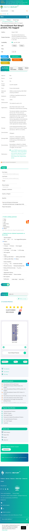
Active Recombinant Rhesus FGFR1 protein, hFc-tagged (15, 390)
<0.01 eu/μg (20, 250)
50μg (21, 45)
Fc (12, 239)
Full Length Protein (8, 415)
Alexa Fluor (5, 223)
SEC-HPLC (21, 279)
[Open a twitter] (3, 489)
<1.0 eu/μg (6, 250)
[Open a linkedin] (5, 489)
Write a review (22, 298)
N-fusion (11, 245)
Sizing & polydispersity (18, 265)
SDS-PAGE (14, 279)
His (4, 239)
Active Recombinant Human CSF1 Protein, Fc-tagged (14, 393)
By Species (6, 368)
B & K (18, 267)
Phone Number (5, 185)
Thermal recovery (7, 265)
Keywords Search (4, 10)
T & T (5, 263)
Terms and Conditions (6, 493)
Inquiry (6, 56)
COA (25, 361)
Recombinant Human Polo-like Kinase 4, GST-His (15, 396)
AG (10, 263)
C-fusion (5, 245)
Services (8, 478)
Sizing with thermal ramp (9, 267)
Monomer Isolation (7, 274)
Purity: (5, 255)
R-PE (4, 220)
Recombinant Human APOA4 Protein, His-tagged (13, 387)
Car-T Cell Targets (8, 421)
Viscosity (5, 270)
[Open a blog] (7, 489)
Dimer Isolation (17, 274)
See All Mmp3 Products (13, 352)
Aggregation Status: (8, 272)
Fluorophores (5, 226)
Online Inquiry (7, 432)
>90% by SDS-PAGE (19, 256)
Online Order (18, 59)
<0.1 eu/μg (13, 250)
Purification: (6, 279)
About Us (6, 440)
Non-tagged (18, 245)
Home (3, 19)
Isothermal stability (17, 263)
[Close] (23, 527)
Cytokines (6, 423)
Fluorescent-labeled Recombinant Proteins (13, 417)
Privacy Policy (4, 530)
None (4, 219)
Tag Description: (7, 237)
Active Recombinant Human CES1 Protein (13, 398)
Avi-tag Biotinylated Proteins (10, 419)
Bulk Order (7, 59)
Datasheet (4, 361)
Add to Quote (16, 56)
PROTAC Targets (7, 413)
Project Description (6, 206)
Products (3, 478)
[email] (7, 14)
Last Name (4, 176)
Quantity (4, 198)
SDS (15, 361)
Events (5, 437)
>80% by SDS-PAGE (8, 256)
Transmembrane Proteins (9, 411)
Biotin (4, 225)
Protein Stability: (7, 261)
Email (4, 180)
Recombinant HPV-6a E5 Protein (11, 384)
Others (16, 21)
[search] (27, 11)
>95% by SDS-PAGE (8, 259)
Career (2, 481)
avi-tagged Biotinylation (20, 239)
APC (4, 222)
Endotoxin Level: (7, 248)
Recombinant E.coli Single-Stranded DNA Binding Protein (13, 400)
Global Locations (6, 512)
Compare (6, 63)
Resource (12, 478)
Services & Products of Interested (10, 202)
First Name (4, 172)
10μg (14, 45)
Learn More (21, 3)
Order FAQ (6, 434)
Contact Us (24, 478)
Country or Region (6, 193)
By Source (6, 371)
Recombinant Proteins (7, 21)
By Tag (6, 374)
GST (8, 239)
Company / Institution (7, 189)
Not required (6, 252)
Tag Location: (7, 244)
